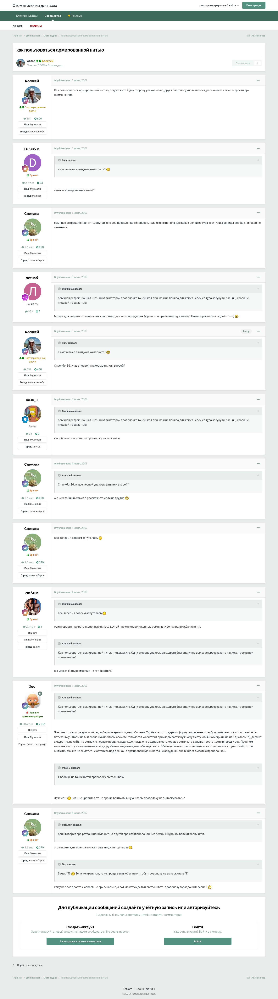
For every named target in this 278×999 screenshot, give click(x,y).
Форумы (18, 25)
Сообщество (53, 17)
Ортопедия (54, 65)
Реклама (76, 15)
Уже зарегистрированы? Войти (219, 5)
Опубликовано (70, 80)
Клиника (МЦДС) (27, 15)
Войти (197, 941)
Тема (127, 989)
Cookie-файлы (145, 989)
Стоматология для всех (35, 5)
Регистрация (253, 5)
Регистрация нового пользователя (80, 941)
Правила (36, 25)
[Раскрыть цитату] (59, 160)
